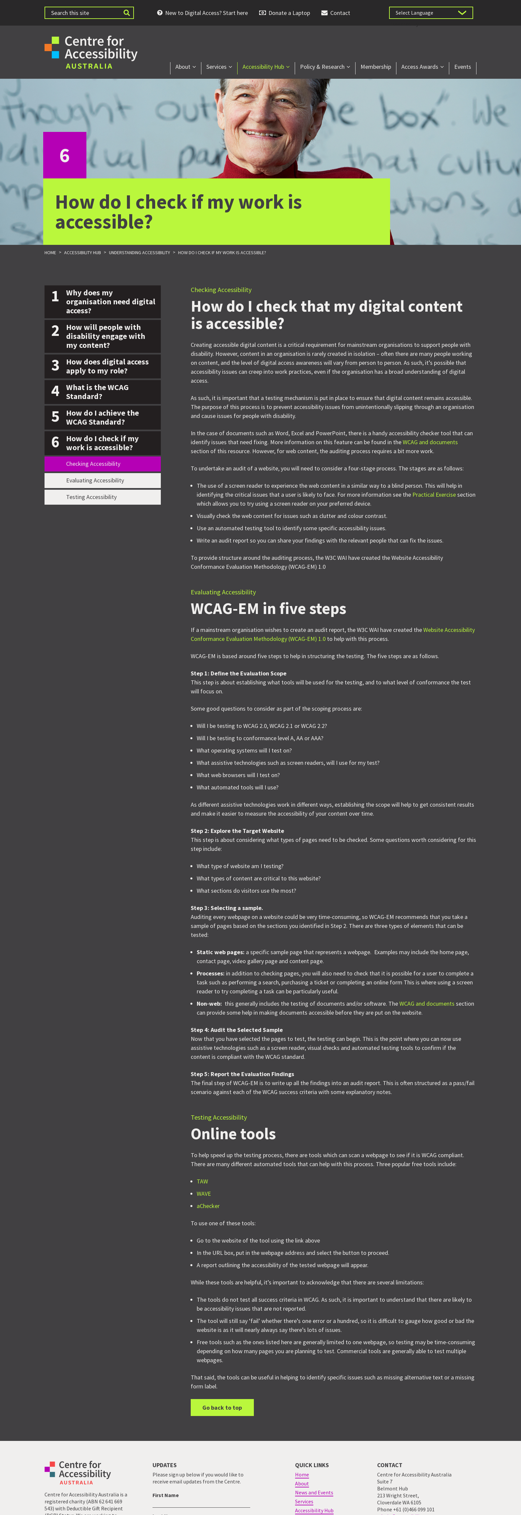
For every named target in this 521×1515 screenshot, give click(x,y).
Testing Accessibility (91, 497)
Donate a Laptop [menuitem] (289, 13)
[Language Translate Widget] (431, 13)
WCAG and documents (430, 442)
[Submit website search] (126, 12)
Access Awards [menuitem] (419, 66)
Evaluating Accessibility (95, 480)
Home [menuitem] (302, 1474)
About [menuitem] (182, 66)
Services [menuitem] (216, 66)
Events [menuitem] (462, 66)
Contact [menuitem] (340, 13)
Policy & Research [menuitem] (322, 66)
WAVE (204, 1194)
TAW (202, 1181)
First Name (166, 1495)
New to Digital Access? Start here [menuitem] (206, 13)
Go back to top (222, 1407)
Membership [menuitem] (376, 66)
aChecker (208, 1206)
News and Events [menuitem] (314, 1492)
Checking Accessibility (93, 463)
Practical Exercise (434, 494)
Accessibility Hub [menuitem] (263, 66)
